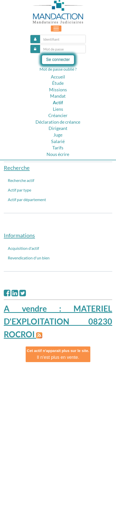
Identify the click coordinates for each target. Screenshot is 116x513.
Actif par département (27, 199)
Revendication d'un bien (29, 257)
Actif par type (19, 189)
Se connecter (58, 59)
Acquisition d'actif (23, 248)
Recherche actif (21, 180)
